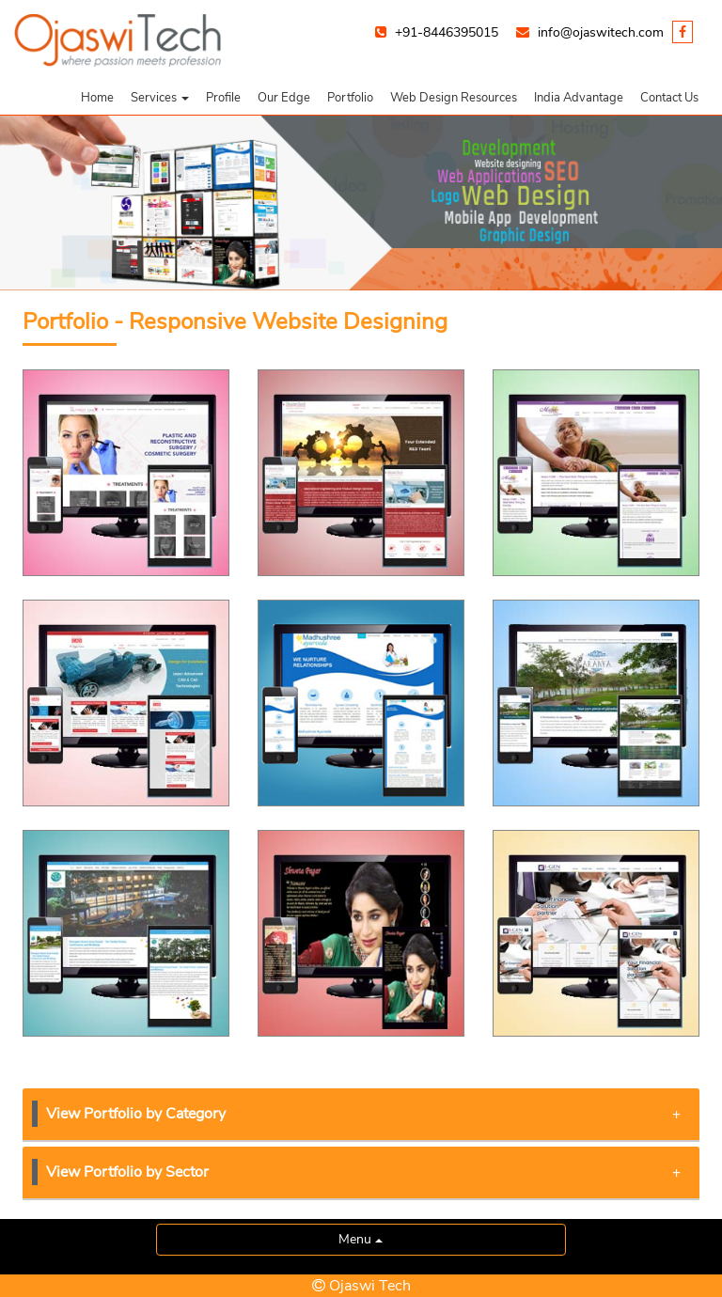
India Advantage (578, 97)
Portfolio (350, 97)
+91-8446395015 (446, 32)
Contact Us (669, 97)
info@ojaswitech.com (601, 32)
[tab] (361, 1115)
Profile (223, 97)
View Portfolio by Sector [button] (363, 1172)
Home (97, 97)
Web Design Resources (453, 97)
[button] (160, 98)
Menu (360, 1239)
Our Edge (284, 97)
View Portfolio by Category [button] (363, 1113)
